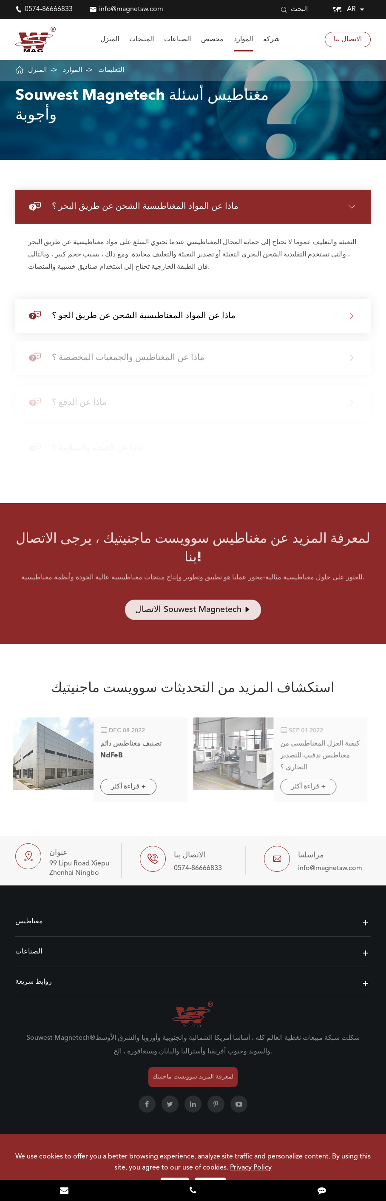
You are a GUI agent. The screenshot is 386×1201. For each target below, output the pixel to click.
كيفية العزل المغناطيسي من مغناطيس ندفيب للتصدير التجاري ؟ (315, 755)
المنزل (109, 39)
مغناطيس (29, 921)
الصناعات (177, 39)
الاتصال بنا (348, 39)
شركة (271, 39)
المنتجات (141, 39)
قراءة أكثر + (123, 786)
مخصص (212, 39)
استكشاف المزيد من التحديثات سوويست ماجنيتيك (193, 691)
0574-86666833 (49, 9)
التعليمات (111, 70)
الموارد (243, 39)
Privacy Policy (251, 1167)
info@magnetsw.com (131, 9)
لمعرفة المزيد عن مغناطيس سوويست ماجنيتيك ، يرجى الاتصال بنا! (193, 551)
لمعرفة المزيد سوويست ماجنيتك (193, 1077)
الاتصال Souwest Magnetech (193, 613)
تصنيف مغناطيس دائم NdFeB (126, 749)
